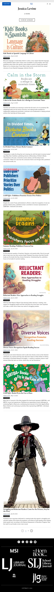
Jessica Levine (6, 56)
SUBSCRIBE (6, 3)
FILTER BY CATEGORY (27, 20)
